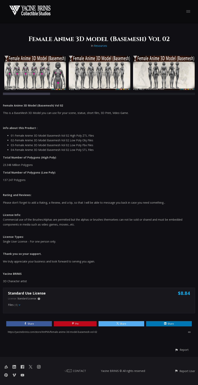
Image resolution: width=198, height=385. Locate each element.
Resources (100, 45)
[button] (181, 350)
